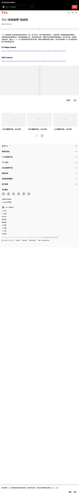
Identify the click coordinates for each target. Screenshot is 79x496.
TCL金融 (4, 228)
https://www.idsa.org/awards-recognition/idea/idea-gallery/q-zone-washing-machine (34, 61)
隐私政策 (24, 240)
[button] (42, 135)
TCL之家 (4, 231)
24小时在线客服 (7, 202)
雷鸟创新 (4, 222)
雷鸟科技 (4, 219)
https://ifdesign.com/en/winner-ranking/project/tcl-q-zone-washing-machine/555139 (34, 51)
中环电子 (4, 216)
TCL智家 (4, 225)
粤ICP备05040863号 (7, 240)
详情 (57, 488)
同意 (70, 492)
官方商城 (4, 233)
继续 (74, 7)
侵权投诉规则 (32, 240)
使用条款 (18, 240)
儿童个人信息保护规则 (43, 240)
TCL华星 (4, 213)
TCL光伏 (4, 211)
